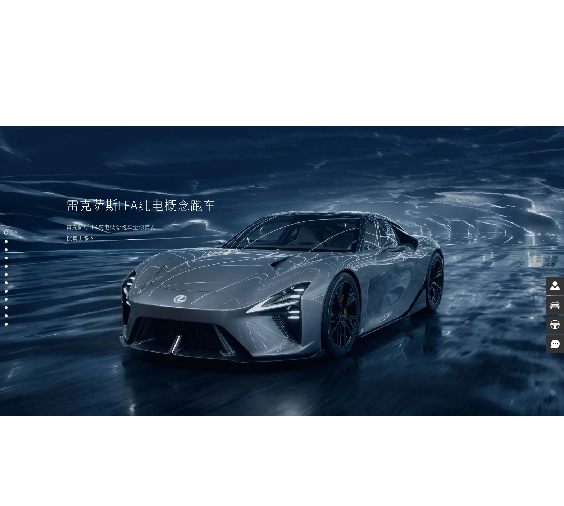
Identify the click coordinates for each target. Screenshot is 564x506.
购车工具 (286, 18)
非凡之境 (392, 18)
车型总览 (220, 18)
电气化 (253, 18)
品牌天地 (357, 18)
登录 (463, 18)
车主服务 (321, 18)
